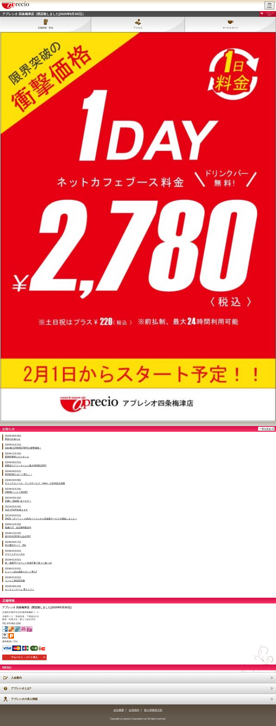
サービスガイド (230, 28)
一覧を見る (265, 429)
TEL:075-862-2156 (11, 623)
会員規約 (134, 710)
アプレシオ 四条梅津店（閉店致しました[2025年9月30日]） (43, 14)
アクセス (138, 28)
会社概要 (118, 710)
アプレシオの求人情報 (24, 699)
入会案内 (16, 677)
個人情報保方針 (153, 710)
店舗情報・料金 (45, 28)
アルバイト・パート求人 (24, 657)
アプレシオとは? (21, 688)
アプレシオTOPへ (270, 14)
